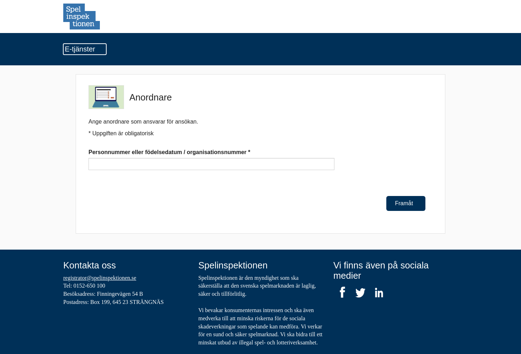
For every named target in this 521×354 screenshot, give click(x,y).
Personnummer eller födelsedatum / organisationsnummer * (169, 152)
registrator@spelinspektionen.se (99, 278)
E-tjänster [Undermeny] (85, 49)
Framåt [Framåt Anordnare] (406, 203)
